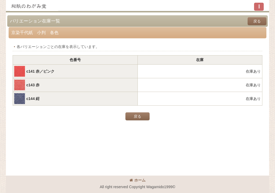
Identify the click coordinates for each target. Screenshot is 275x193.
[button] (259, 7)
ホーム (137, 180)
